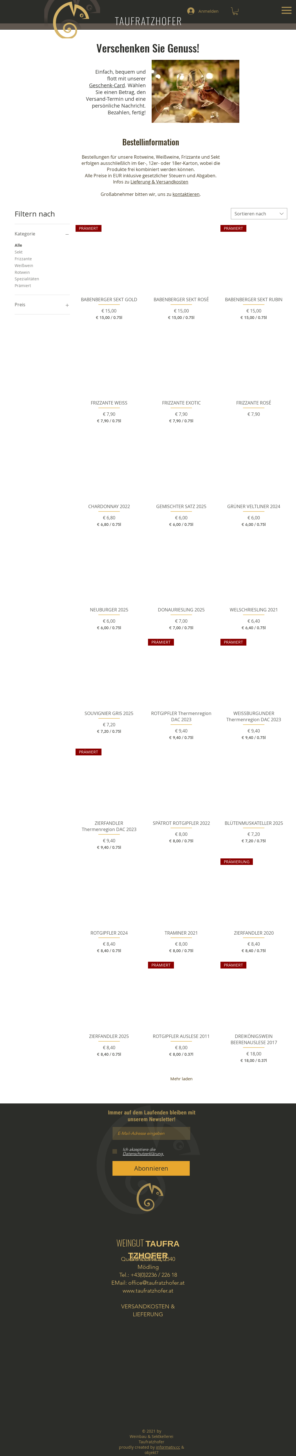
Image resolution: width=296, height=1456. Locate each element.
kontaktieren (186, 194)
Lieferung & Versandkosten (159, 182)
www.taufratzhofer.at (148, 1290)
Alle (18, 245)
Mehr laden (181, 1078)
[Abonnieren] (151, 1168)
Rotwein (22, 272)
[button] (235, 11)
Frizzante (23, 258)
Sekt (19, 252)
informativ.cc (168, 1447)
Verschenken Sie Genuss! (147, 48)
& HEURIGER (148, 1257)
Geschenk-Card (107, 85)
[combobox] (259, 213)
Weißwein (24, 265)
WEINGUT (148, 1248)
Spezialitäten (27, 278)
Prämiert (23, 285)
